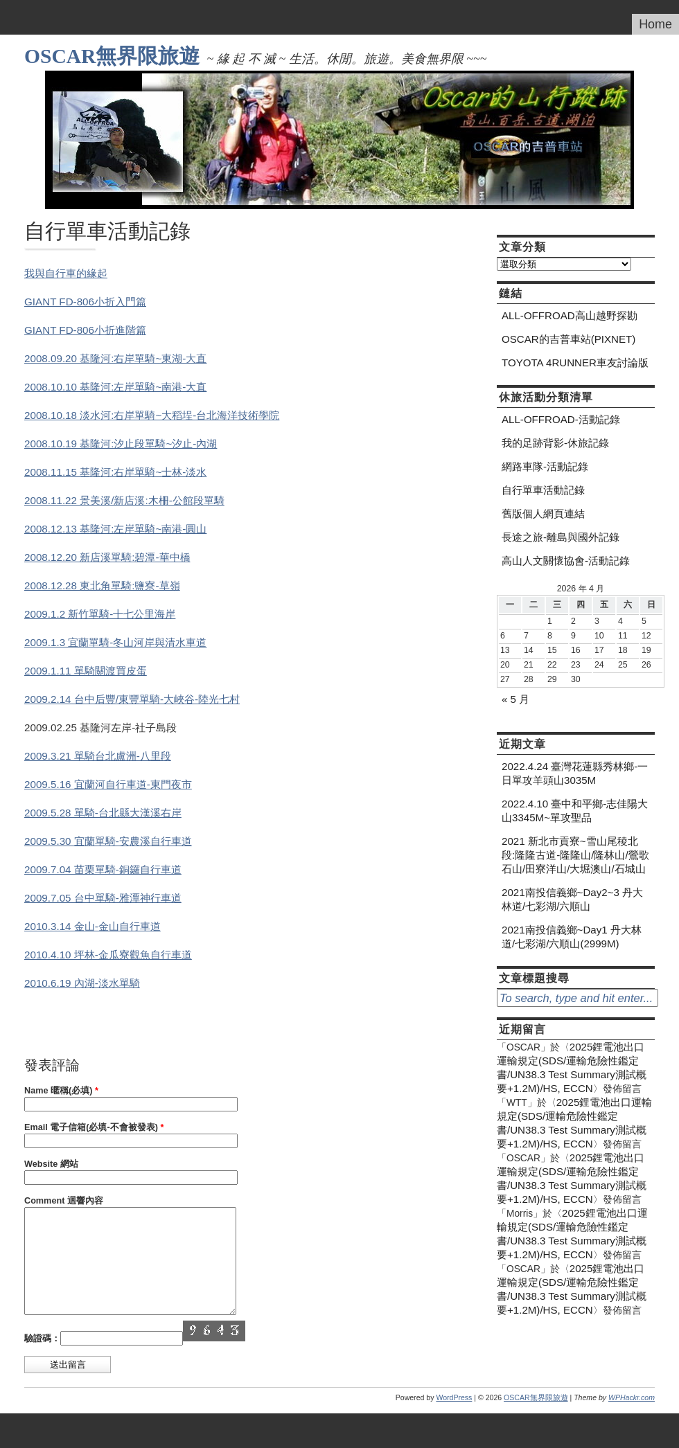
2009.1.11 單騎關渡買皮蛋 (85, 671)
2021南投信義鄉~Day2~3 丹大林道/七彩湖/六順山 (572, 899)
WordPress (454, 1418)
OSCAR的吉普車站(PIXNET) (568, 339)
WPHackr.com (631, 1418)
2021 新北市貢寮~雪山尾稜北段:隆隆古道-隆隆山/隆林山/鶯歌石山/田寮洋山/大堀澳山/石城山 (575, 855)
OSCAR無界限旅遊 (112, 56)
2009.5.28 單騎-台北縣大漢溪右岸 (103, 813)
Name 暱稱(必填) (61, 1091)
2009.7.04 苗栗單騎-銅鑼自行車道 (103, 869)
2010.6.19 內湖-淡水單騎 (82, 983)
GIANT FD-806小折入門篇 (85, 301)
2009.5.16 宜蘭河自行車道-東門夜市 (108, 784)
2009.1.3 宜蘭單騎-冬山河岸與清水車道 (115, 642)
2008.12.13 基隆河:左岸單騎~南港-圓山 (115, 529)
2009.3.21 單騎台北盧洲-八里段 (97, 756)
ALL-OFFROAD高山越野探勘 (569, 315)
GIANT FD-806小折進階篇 (85, 330)
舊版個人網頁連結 (543, 513)
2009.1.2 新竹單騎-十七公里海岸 (99, 614)
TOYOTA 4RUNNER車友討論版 (575, 362)
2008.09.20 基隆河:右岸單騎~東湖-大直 (115, 358)
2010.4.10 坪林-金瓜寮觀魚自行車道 (108, 954)
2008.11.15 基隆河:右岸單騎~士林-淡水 (115, 472)
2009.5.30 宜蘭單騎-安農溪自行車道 (108, 841)
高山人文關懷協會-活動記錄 (566, 560)
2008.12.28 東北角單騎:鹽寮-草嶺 (102, 585)
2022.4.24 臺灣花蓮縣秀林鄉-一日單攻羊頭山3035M (575, 773)
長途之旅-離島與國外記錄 (560, 537)
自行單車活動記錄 (543, 490)
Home (655, 24)
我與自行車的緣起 (65, 273)
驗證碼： (42, 1359)
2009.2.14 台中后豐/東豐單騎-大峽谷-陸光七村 (132, 699)
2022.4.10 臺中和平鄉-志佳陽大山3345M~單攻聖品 (575, 810)
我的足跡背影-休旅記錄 (555, 443)
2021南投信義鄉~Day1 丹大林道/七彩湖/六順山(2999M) (572, 936)
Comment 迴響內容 (63, 1201)
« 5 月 (515, 699)
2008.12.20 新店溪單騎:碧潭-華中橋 (107, 557)
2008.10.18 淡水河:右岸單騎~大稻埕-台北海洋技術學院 (151, 415)
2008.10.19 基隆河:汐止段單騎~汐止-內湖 (120, 443)
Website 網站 (51, 1164)
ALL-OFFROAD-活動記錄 (561, 419)
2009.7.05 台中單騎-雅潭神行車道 (103, 898)
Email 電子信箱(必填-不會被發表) (94, 1127)
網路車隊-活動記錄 (545, 466)
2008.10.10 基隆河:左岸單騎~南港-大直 (115, 387)
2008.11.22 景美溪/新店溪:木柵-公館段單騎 (124, 500)
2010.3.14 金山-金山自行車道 (92, 926)
